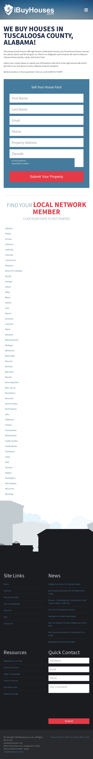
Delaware (9, 265)
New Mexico (10, 393)
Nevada (8, 377)
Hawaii (8, 286)
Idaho (7, 292)
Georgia (8, 281)
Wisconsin (9, 488)
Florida (8, 276)
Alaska (8, 233)
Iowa (7, 308)
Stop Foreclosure (11, 667)
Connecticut (10, 260)
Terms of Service (58, 737)
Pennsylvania (11, 430)
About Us (8, 610)
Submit (69, 721)
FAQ (5, 617)
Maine (7, 329)
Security (85, 737)
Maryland (9, 334)
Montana (9, 366)
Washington (10, 478)
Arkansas (9, 244)
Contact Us (8, 623)
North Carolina (11, 403)
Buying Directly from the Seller (61, 641)
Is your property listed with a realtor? (21, 162)
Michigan (9, 345)
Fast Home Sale (10, 687)
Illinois (8, 297)
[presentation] (60, 706)
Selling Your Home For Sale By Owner (64, 584)
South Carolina (11, 441)
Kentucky (9, 318)
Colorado (9, 255)
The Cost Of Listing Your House (61, 609)
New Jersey (10, 387)
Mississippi (10, 355)
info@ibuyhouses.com (13, 751)
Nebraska (9, 372)
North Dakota (11, 409)
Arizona (8, 239)
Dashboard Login (11, 693)
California (9, 249)
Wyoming (9, 494)
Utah (7, 462)
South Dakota (11, 446)
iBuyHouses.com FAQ (13, 661)
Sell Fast (7, 590)
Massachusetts (11, 340)
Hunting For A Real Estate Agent (62, 616)
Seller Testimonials (12, 674)
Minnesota (9, 350)
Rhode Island (10, 435)
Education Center (11, 597)
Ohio (7, 414)
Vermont (9, 467)
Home (6, 584)
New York (9, 398)
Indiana (8, 302)
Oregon (8, 425)
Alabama (9, 228)
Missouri (8, 361)
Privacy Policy (74, 737)
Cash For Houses (11, 680)
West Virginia (10, 483)
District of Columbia (13, 270)
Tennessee (10, 451)
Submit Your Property (46, 177)
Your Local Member (12, 603)
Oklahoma (9, 419)
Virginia (8, 472)
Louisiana (9, 324)
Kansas (8, 313)
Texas (7, 456)
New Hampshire (12, 382)
